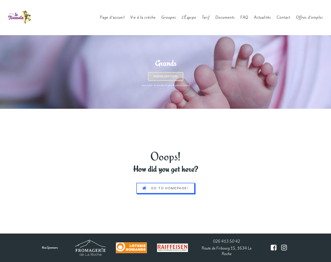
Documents (225, 17)
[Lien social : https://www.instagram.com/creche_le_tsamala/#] (286, 247)
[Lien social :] (275, 247)
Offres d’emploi (309, 17)
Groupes (168, 17)
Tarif (206, 17)
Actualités (262, 17)
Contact (283, 17)
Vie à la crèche (143, 17)
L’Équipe (189, 17)
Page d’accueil (112, 17)
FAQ (244, 17)
